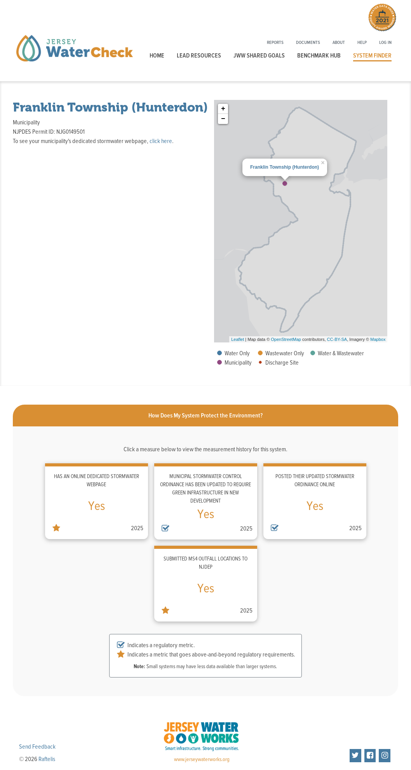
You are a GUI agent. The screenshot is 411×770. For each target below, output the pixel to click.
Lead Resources (199, 55)
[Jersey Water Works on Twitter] (355, 755)
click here (161, 141)
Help (362, 42)
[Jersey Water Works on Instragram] (384, 755)
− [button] (223, 119)
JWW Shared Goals (259, 55)
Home (157, 55)
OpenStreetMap (286, 339)
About (339, 42)
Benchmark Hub (319, 55)
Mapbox (377, 339)
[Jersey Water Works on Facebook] (370, 755)
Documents (308, 42)
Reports (275, 42)
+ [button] (223, 108)
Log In (385, 42)
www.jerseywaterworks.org (202, 759)
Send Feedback (37, 747)
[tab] (205, 415)
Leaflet (237, 339)
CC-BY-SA (337, 339)
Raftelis (46, 759)
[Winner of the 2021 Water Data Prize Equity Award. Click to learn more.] (382, 18)
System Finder (372, 55)
